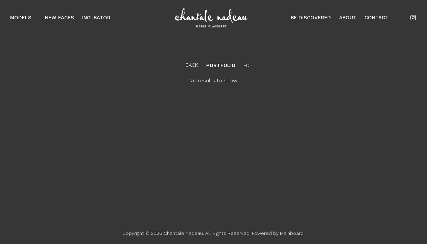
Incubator (96, 18)
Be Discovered (311, 18)
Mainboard (292, 233)
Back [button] (186, 65)
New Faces (59, 18)
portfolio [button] (220, 65)
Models (23, 18)
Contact (376, 18)
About (347, 18)
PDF (247, 65)
